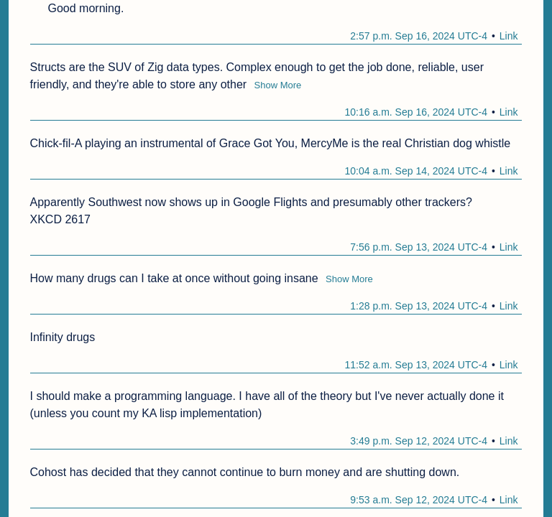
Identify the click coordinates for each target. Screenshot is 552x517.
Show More (278, 85)
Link (509, 36)
